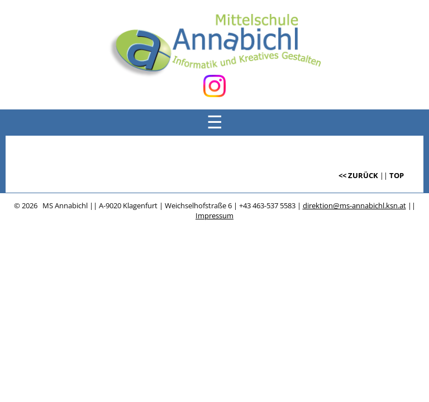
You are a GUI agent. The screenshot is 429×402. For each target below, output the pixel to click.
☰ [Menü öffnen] (215, 122)
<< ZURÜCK (358, 175)
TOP (396, 175)
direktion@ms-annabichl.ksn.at (354, 205)
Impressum (214, 215)
